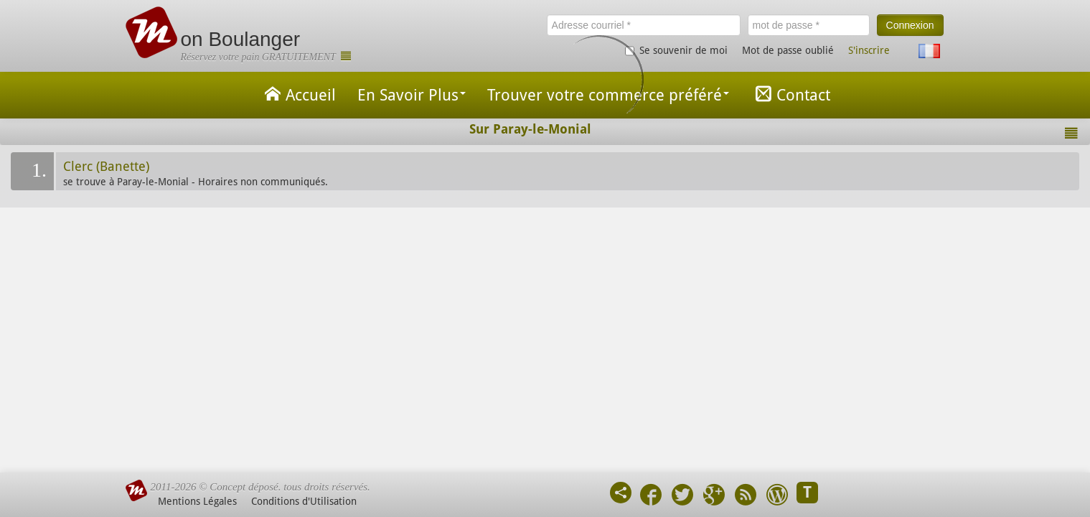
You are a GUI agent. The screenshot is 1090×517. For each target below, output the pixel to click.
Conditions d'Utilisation (304, 501)
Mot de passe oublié (788, 50)
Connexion (910, 25)
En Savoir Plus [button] (411, 95)
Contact (790, 93)
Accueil (298, 93)
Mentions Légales (197, 501)
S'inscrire (869, 50)
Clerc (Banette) (106, 166)
